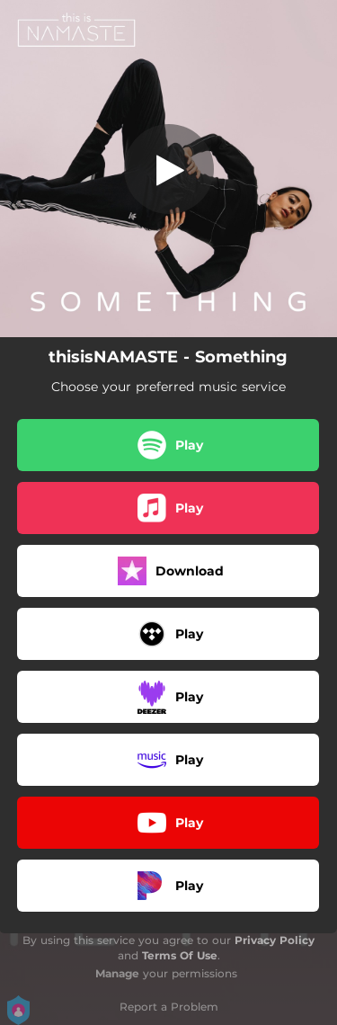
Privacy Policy (275, 940)
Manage (117, 973)
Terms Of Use (179, 955)
